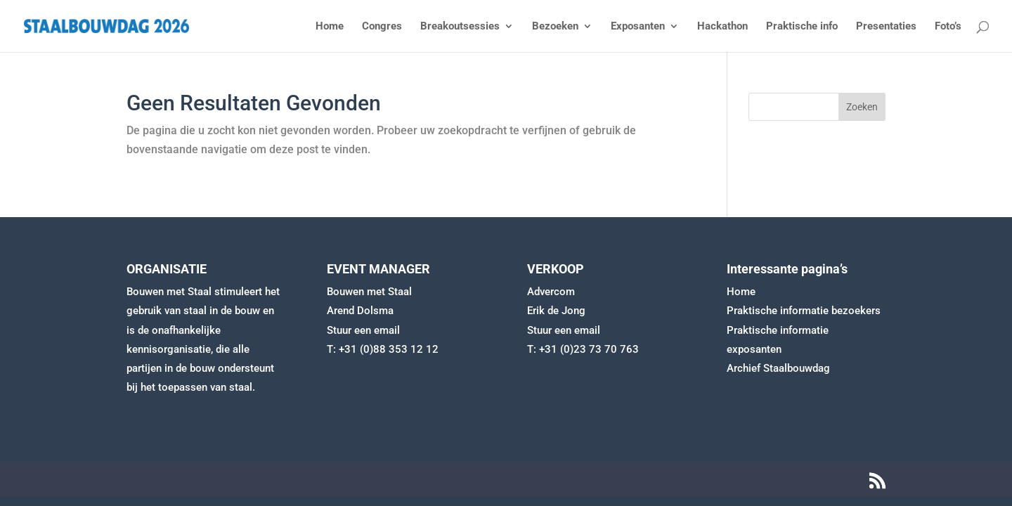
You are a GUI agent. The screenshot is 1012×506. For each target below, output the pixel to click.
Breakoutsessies (460, 26)
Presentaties (886, 26)
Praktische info (802, 26)
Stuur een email (363, 330)
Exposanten (638, 26)
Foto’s (948, 26)
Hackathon (722, 26)
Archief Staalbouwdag (778, 368)
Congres (382, 26)
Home (330, 26)
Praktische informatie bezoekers (804, 310)
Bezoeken (555, 26)
